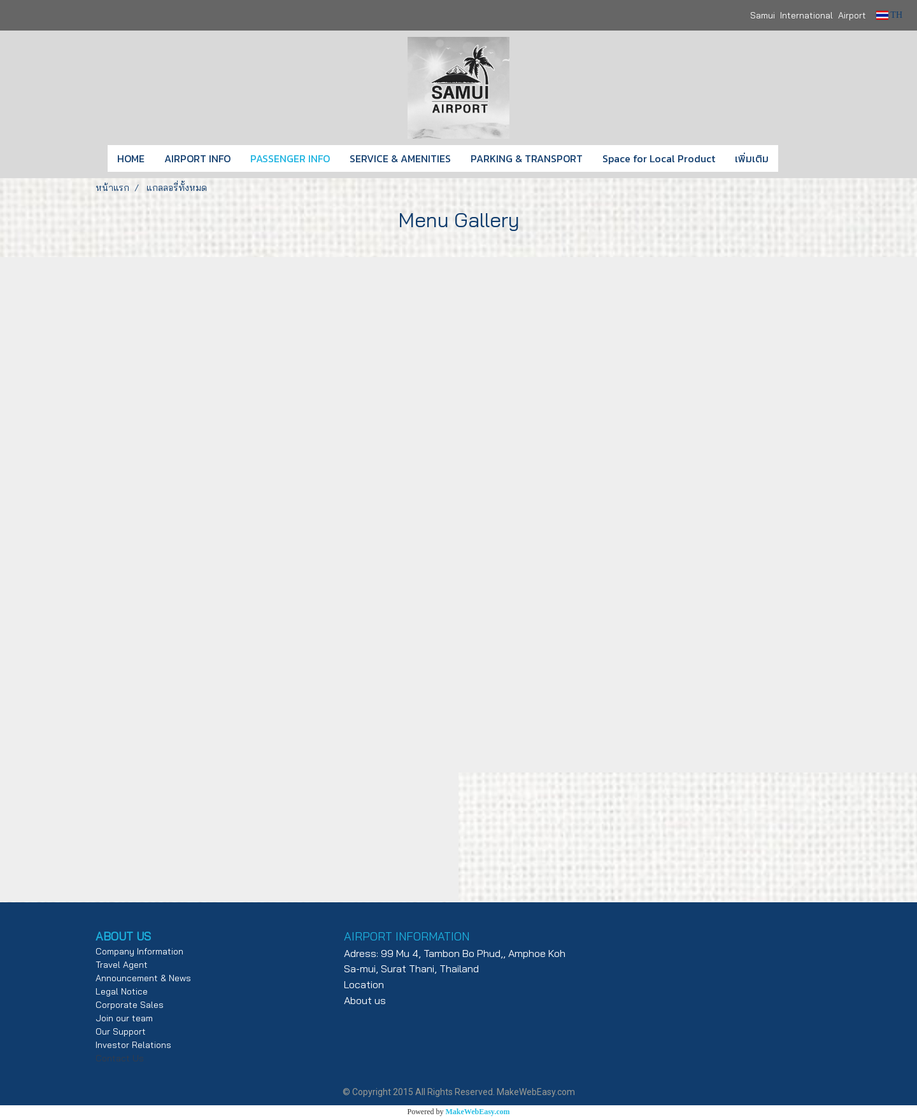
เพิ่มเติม (752, 158)
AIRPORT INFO (197, 158)
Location (364, 984)
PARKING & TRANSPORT (527, 158)
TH (889, 15)
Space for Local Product (658, 158)
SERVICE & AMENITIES (400, 158)
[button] (797, 158)
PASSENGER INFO (290, 158)
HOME (131, 158)
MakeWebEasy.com (478, 1111)
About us (365, 1000)
